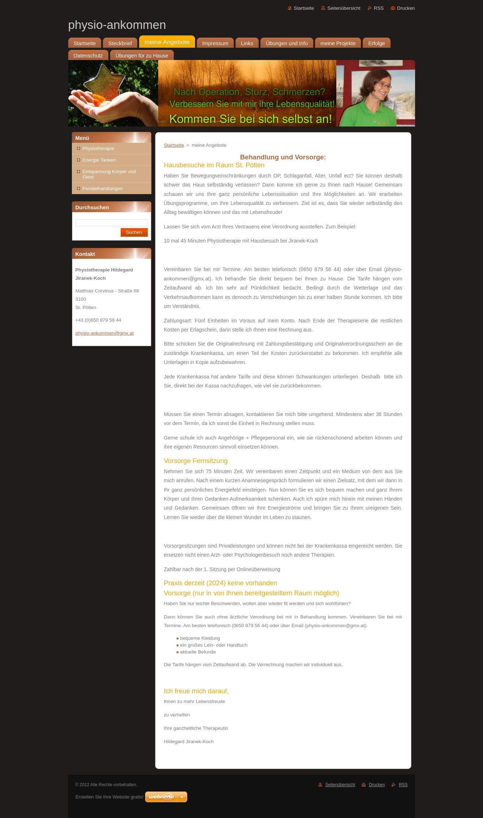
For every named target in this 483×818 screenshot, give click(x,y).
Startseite (304, 8)
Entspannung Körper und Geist (109, 174)
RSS (379, 8)
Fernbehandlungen (103, 188)
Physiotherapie (99, 148)
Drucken (406, 8)
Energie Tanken (99, 160)
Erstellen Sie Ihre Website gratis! (109, 797)
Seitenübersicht (343, 8)
